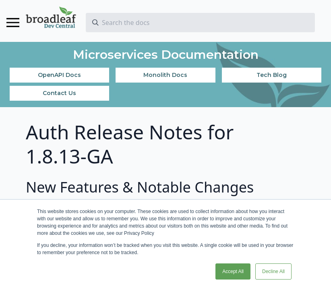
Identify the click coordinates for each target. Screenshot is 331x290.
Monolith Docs (165, 75)
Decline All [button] (273, 271)
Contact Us (59, 93)
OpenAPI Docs (59, 75)
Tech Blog (272, 75)
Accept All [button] (233, 271)
